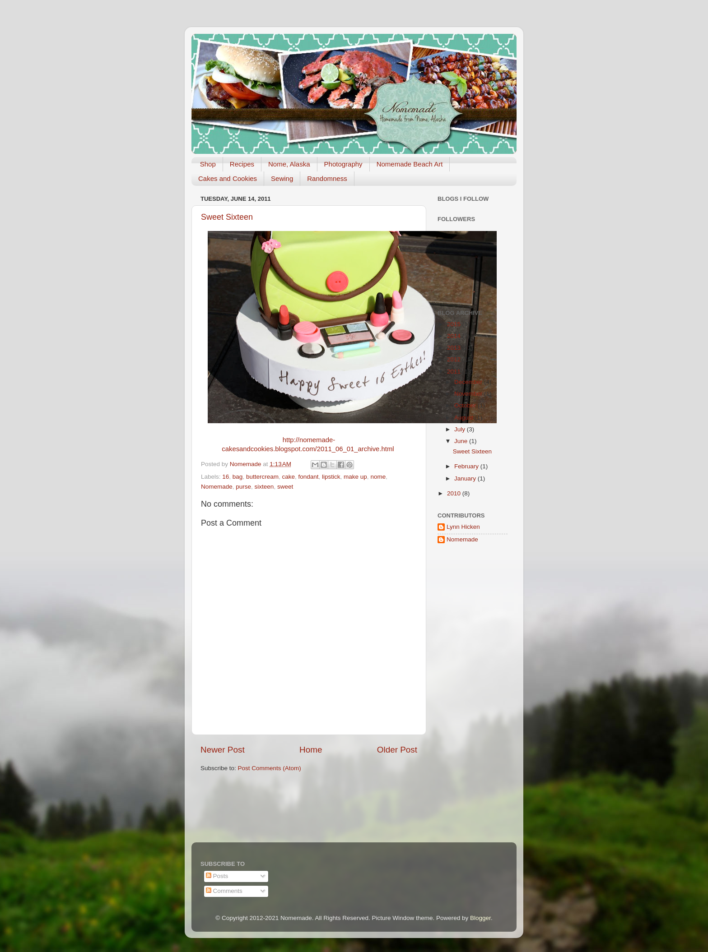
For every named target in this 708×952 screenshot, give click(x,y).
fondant (308, 476)
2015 (454, 324)
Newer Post (222, 749)
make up (355, 476)
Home (310, 749)
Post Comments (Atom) (269, 768)
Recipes (242, 164)
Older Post (397, 749)
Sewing (282, 178)
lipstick (331, 476)
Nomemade (217, 486)
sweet (285, 486)
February (467, 466)
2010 (454, 493)
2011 (454, 371)
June (461, 441)
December (469, 382)
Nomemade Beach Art (410, 164)
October (466, 405)
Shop (208, 164)
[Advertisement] (465, 695)
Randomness (327, 178)
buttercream (262, 476)
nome (378, 476)
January (466, 478)
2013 (454, 347)
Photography (343, 164)
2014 (454, 336)
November (469, 393)
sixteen (264, 486)
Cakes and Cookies (227, 178)
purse (243, 486)
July (460, 429)
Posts (217, 876)
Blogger (480, 918)
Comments (224, 890)
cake (288, 476)
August (464, 417)
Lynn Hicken (463, 526)
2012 (454, 359)
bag (238, 476)
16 (225, 476)
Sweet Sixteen (227, 217)
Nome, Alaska (289, 164)
